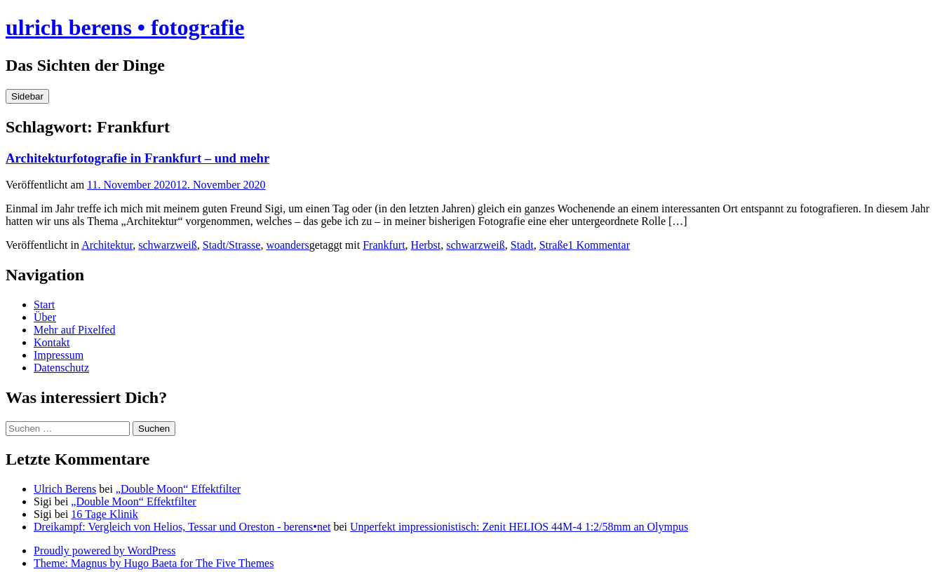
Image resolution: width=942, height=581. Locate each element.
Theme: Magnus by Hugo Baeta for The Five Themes (154, 563)
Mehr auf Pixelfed (74, 330)
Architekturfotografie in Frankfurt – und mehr (137, 158)
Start (44, 304)
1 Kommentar (599, 245)
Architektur (107, 245)
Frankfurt (384, 245)
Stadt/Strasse (232, 245)
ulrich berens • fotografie (125, 27)
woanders (287, 245)
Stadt (522, 245)
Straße (553, 245)
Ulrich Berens (65, 489)
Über (45, 317)
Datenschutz (61, 368)
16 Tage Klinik (104, 514)
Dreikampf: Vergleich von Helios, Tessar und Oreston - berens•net (182, 527)
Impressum (58, 355)
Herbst (426, 245)
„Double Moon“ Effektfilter (178, 489)
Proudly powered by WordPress (104, 550)
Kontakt (52, 342)
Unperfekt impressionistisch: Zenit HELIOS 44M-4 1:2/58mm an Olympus (519, 527)
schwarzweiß (167, 245)
